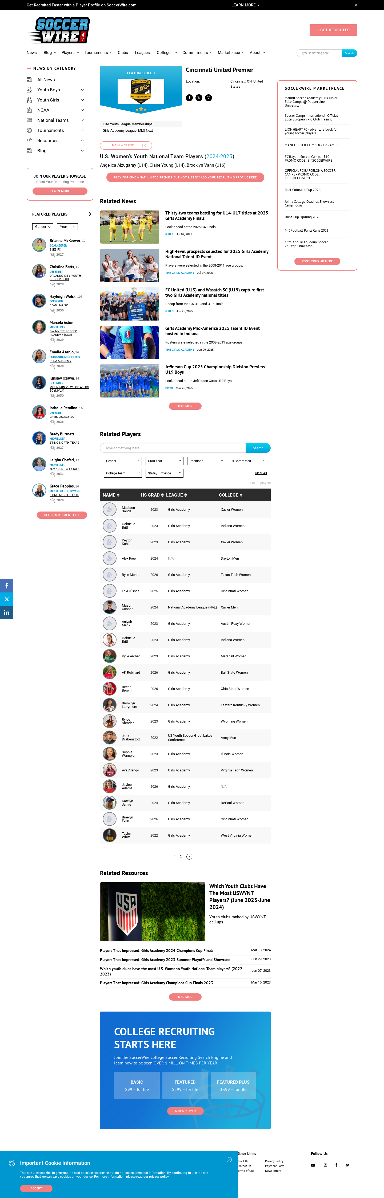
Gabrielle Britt (128, 525)
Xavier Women (232, 510)
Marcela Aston (61, 322)
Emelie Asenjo (62, 351)
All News (41, 79)
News (32, 52)
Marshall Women (233, 656)
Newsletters (273, 1171)
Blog (48, 52)
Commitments (195, 52)
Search (349, 53)
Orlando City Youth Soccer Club (65, 277)
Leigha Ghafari (62, 459)
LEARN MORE (243, 5)
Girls (169, 234)
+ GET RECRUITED (333, 30)
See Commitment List (62, 515)
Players (68, 52)
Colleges (165, 52)
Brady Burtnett (62, 433)
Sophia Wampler (128, 754)
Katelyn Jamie (127, 802)
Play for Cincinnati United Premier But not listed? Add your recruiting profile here (185, 177)
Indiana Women (233, 526)
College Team (116, 473)
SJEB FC (55, 249)
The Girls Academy (179, 273)
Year (63, 227)
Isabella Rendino (64, 407)
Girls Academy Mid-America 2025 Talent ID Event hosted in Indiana (212, 331)
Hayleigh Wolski (64, 296)
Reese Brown (126, 688)
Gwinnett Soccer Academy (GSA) (63, 333)
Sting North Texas (64, 442)
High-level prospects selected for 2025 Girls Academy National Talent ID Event (216, 254)
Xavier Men (229, 607)
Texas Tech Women (236, 575)
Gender (40, 227)
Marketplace (229, 52)
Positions (196, 461)
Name (109, 495)
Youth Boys (43, 89)
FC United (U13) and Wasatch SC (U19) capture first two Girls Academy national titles (214, 292)
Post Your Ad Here (317, 261)
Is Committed (241, 461)
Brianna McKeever (65, 240)
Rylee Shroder (128, 721)
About (255, 52)
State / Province (159, 473)
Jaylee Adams (127, 786)
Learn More (60, 191)
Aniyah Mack (127, 623)
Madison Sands (128, 509)
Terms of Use (245, 1171)
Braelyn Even (127, 819)
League (174, 495)
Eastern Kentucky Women (240, 705)
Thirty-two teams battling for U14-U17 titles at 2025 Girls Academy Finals (216, 215)
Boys (169, 388)
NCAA (38, 110)
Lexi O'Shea (130, 591)
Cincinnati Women (234, 591)
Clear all (261, 473)
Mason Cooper (127, 607)
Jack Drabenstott (131, 737)
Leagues (142, 52)
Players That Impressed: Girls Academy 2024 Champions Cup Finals (156, 950)
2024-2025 (219, 156)
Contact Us (244, 1166)
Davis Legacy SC (62, 417)
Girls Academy (179, 510)
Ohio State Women (235, 689)
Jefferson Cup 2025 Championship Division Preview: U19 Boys (215, 369)
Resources (43, 140)
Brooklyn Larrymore (129, 705)
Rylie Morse (130, 575)
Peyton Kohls (127, 542)
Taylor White (126, 835)
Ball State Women (234, 672)
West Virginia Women (237, 835)
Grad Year (155, 461)
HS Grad (150, 495)
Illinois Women (232, 754)
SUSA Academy (60, 361)
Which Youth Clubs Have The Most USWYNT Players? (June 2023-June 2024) (239, 897)
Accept (36, 1188)
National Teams (48, 120)
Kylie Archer (131, 656)
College (228, 495)
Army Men (228, 738)
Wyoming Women (234, 721)
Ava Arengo (130, 770)
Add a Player (185, 1111)
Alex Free (129, 558)
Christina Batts (62, 266)
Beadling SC (59, 305)
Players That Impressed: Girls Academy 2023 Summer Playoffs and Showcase (165, 959)
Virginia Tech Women (237, 770)
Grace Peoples (62, 486)
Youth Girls (43, 100)
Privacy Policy (274, 1161)
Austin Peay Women (236, 624)
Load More (185, 406)
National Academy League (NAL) (192, 607)
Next (189, 857)
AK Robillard (131, 672)
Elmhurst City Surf (65, 469)
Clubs (123, 52)
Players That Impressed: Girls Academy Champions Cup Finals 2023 (156, 982)
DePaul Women (232, 803)
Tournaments (96, 52)
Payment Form (275, 1166)
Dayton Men (230, 558)
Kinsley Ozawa (62, 378)
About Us (243, 1161)
